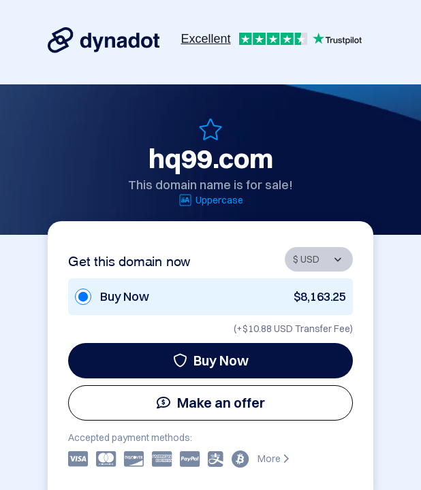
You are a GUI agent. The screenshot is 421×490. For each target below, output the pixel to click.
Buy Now (211, 360)
